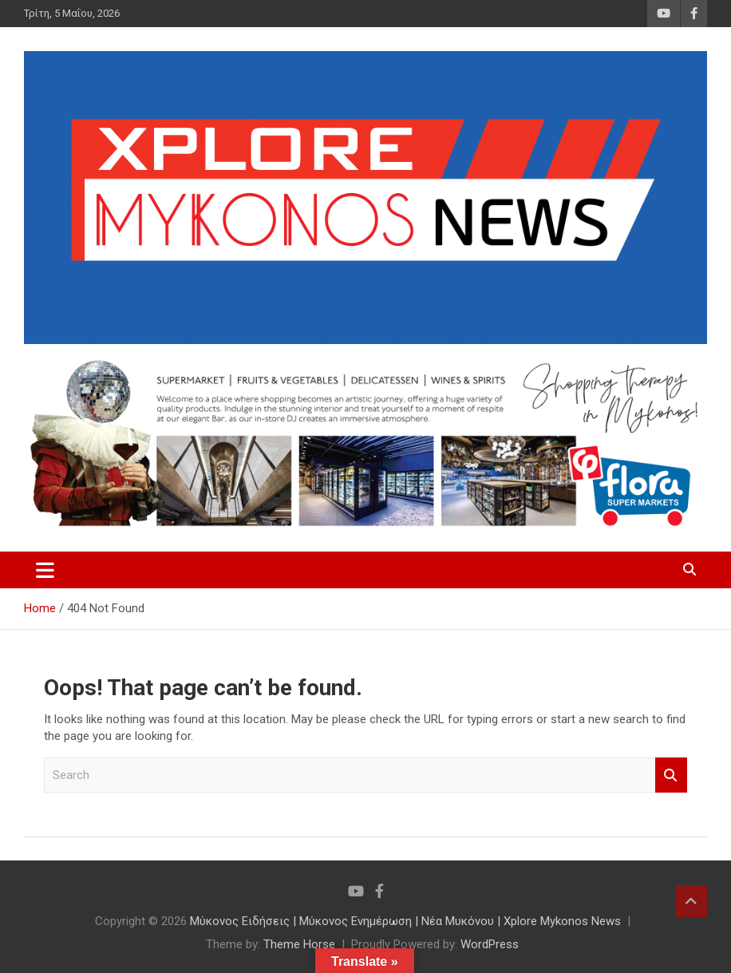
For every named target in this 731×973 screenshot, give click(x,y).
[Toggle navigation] (45, 570)
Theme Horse (299, 944)
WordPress (489, 944)
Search (671, 775)
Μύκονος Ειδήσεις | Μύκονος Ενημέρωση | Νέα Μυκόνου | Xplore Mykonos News (405, 921)
